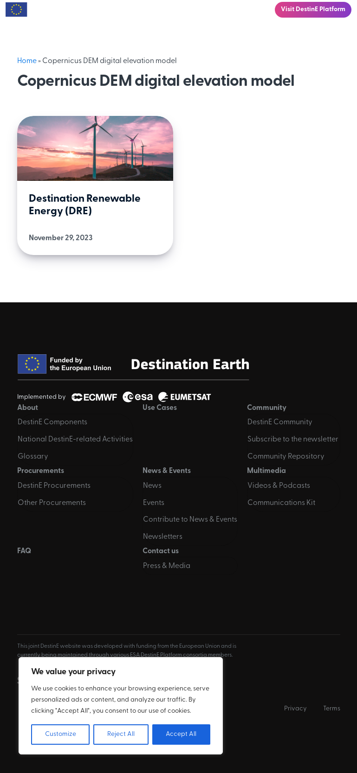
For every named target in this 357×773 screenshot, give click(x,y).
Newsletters (162, 537)
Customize (60, 734)
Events (153, 503)
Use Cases (160, 408)
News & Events (167, 471)
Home (27, 61)
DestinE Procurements (54, 486)
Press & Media (166, 566)
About (27, 408)
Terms (331, 708)
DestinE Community (279, 422)
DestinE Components (52, 422)
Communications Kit (281, 503)
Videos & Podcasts (278, 486)
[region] (121, 705)
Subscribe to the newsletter (292, 439)
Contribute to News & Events (190, 520)
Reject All (121, 734)
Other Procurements (52, 503)
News (152, 486)
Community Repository (286, 456)
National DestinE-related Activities (75, 439)
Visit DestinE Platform (313, 9)
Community (266, 408)
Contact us (161, 551)
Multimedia (266, 471)
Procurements (40, 471)
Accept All (181, 734)
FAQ (24, 551)
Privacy (295, 708)
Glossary (33, 456)
